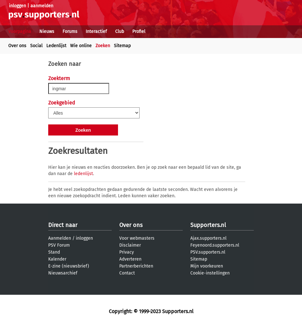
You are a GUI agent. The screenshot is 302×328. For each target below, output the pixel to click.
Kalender (57, 259)
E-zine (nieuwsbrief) (68, 266)
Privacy (126, 252)
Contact (127, 273)
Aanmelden (59, 238)
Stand (54, 252)
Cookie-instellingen (210, 273)
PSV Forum (59, 245)
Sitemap (122, 45)
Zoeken (102, 45)
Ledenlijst (56, 45)
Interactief (96, 31)
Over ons (17, 45)
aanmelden (41, 6)
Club (119, 31)
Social (36, 45)
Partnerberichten (136, 266)
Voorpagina (19, 31)
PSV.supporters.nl (207, 252)
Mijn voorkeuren (206, 266)
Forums (69, 31)
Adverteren (130, 259)
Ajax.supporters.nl (208, 238)
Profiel (138, 31)
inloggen (17, 6)
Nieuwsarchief (62, 273)
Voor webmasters (136, 238)
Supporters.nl (208, 225)
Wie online (81, 45)
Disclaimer (130, 245)
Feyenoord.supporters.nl (214, 245)
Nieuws (46, 31)
